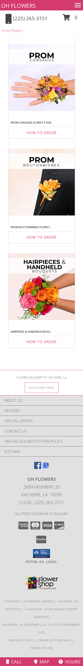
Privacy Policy (21, 640)
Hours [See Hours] (69, 662)
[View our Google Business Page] (45, 467)
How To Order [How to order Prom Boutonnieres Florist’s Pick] (41, 237)
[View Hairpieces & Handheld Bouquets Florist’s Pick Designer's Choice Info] (41, 286)
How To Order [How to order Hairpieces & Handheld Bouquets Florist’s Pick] (41, 341)
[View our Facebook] (37, 467)
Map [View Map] (41, 662)
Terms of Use (41, 648)
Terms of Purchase (54, 640)
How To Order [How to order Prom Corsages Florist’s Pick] (41, 132)
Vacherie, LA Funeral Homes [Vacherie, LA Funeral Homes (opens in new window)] (29, 601)
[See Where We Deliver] (41, 387)
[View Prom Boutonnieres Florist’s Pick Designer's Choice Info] (41, 182)
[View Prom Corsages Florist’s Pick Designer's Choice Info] (41, 77)
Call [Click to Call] (14, 662)
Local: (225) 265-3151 (41, 502)
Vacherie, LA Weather (20, 625)
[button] (70, 19)
